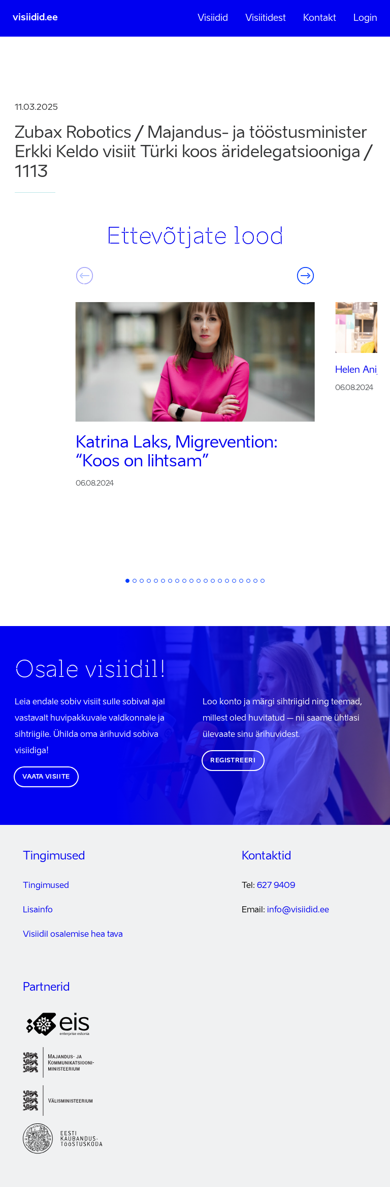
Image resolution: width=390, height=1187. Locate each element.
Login (365, 18)
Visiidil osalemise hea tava (73, 935)
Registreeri (233, 761)
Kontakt (319, 18)
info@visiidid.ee (298, 910)
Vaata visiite (46, 777)
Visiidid (213, 18)
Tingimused (46, 886)
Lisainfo (38, 910)
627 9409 (276, 886)
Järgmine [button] (305, 275)
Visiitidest (265, 18)
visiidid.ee (35, 17)
